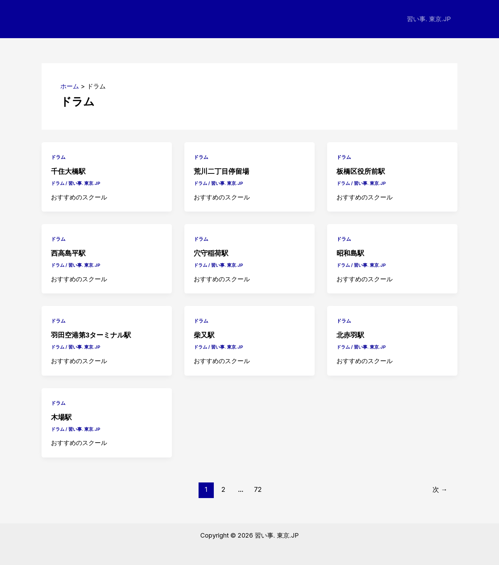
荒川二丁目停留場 (221, 171)
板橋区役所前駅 (360, 171)
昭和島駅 (350, 253)
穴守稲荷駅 (211, 253)
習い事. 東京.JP (429, 19)
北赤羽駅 (350, 335)
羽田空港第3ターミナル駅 (91, 335)
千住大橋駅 (68, 171)
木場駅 (61, 417)
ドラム (58, 157)
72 (258, 489)
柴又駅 (204, 335)
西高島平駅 (68, 253)
